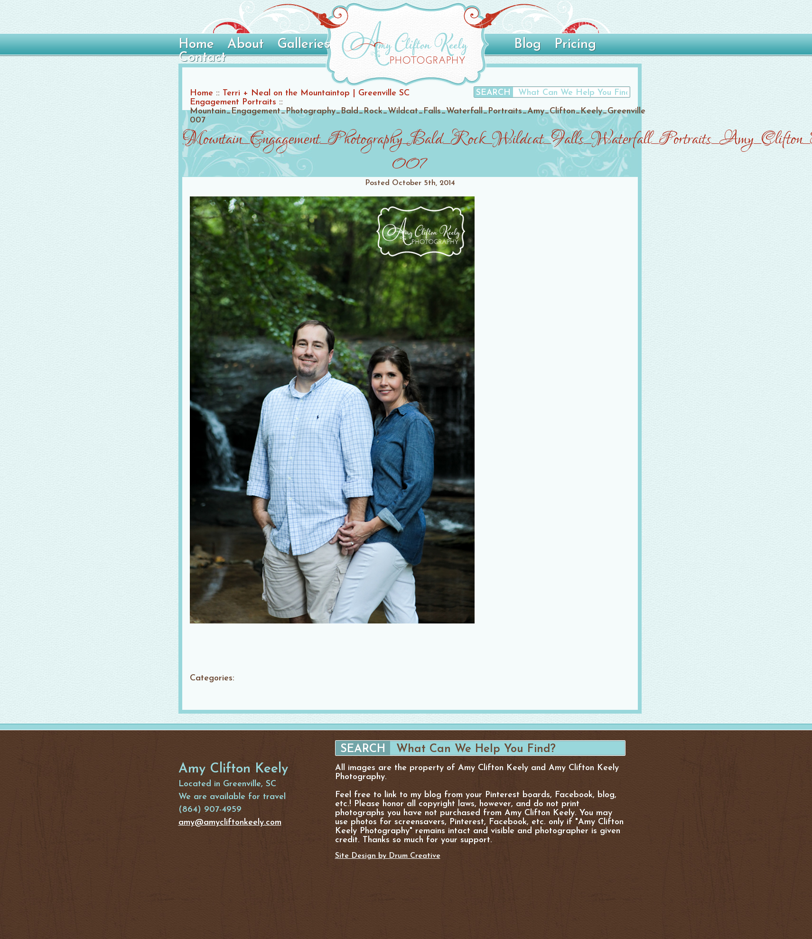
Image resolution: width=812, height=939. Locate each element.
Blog (527, 44)
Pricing (575, 44)
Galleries (303, 44)
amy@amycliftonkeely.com (229, 822)
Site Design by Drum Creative (387, 856)
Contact (202, 58)
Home (196, 44)
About (245, 44)
